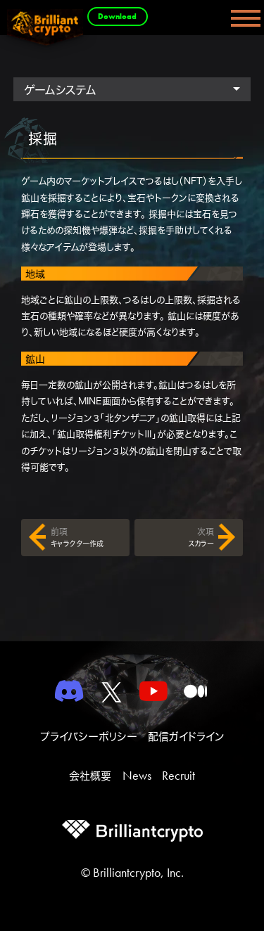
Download (117, 16)
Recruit (178, 775)
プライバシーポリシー (88, 736)
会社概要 (90, 776)
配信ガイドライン (186, 736)
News (136, 775)
